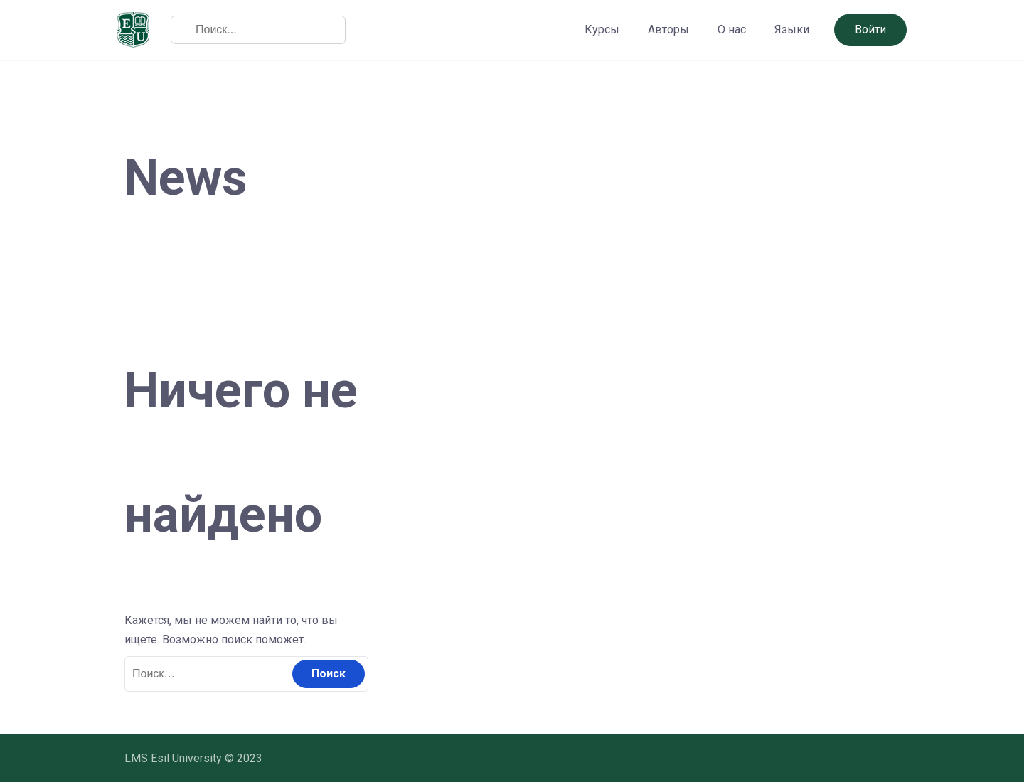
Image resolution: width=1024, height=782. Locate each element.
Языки (791, 29)
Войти (870, 29)
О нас (732, 29)
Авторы (668, 29)
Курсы (602, 29)
